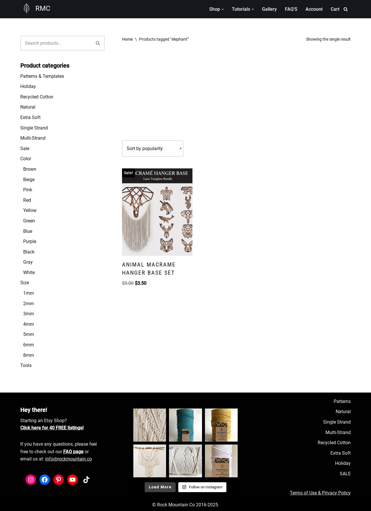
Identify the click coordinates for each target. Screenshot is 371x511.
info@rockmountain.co (68, 459)
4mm (28, 324)
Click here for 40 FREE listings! (51, 428)
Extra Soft (30, 117)
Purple (29, 241)
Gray (28, 262)
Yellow (30, 210)
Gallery (269, 9)
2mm (28, 303)
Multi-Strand (33, 138)
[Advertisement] (236, 93)
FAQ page (73, 451)
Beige (28, 179)
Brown (29, 169)
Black (28, 252)
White (29, 272)
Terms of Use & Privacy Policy (320, 493)
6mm (28, 345)
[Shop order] (152, 148)
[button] (222, 9)
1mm (28, 293)
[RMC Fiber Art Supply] (35, 8)
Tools (26, 365)
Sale (24, 148)
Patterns (342, 401)
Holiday (28, 86)
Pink (27, 189)
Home (127, 39)
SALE (345, 473)
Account (314, 9)
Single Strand (34, 128)
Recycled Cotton (36, 97)
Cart (335, 9)
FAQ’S (291, 9)
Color (25, 158)
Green (29, 221)
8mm (28, 355)
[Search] (345, 9)
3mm (28, 313)
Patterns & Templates (42, 76)
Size (24, 282)
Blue (27, 231)
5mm (28, 334)
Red (27, 200)
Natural (27, 107)
